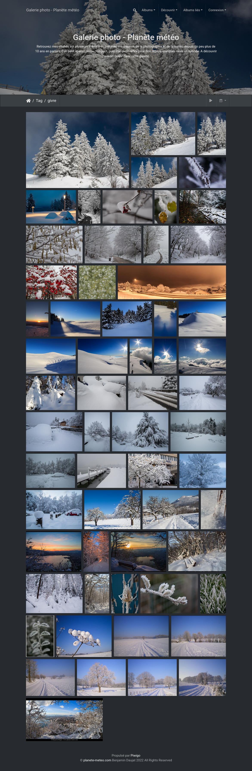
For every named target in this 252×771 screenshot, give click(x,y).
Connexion (216, 10)
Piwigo (135, 755)
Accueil (28, 101)
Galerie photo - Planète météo (52, 10)
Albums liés (191, 10)
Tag (39, 100)
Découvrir (168, 10)
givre (52, 100)
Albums (147, 10)
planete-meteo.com (97, 760)
